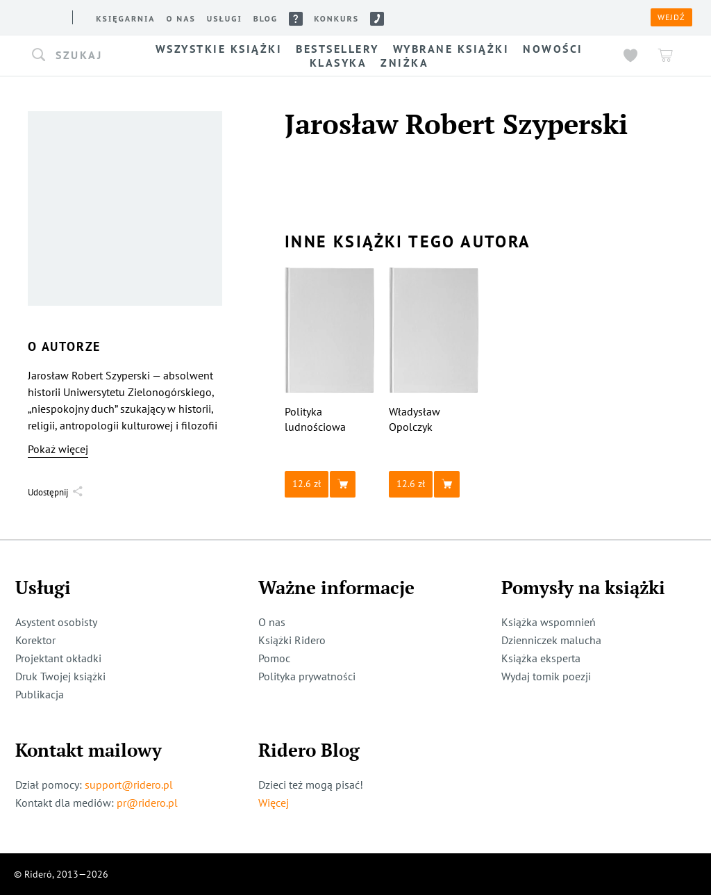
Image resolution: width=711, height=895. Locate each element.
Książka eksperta (540, 658)
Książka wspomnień (548, 622)
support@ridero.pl (129, 784)
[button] (76, 56)
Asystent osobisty (56, 622)
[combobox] (76, 56)
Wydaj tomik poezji (546, 676)
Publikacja (39, 694)
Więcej (273, 803)
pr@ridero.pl (147, 803)
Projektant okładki (58, 658)
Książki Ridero (292, 640)
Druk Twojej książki (60, 676)
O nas (271, 622)
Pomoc (274, 658)
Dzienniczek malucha (551, 640)
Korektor (35, 640)
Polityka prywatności (307, 676)
